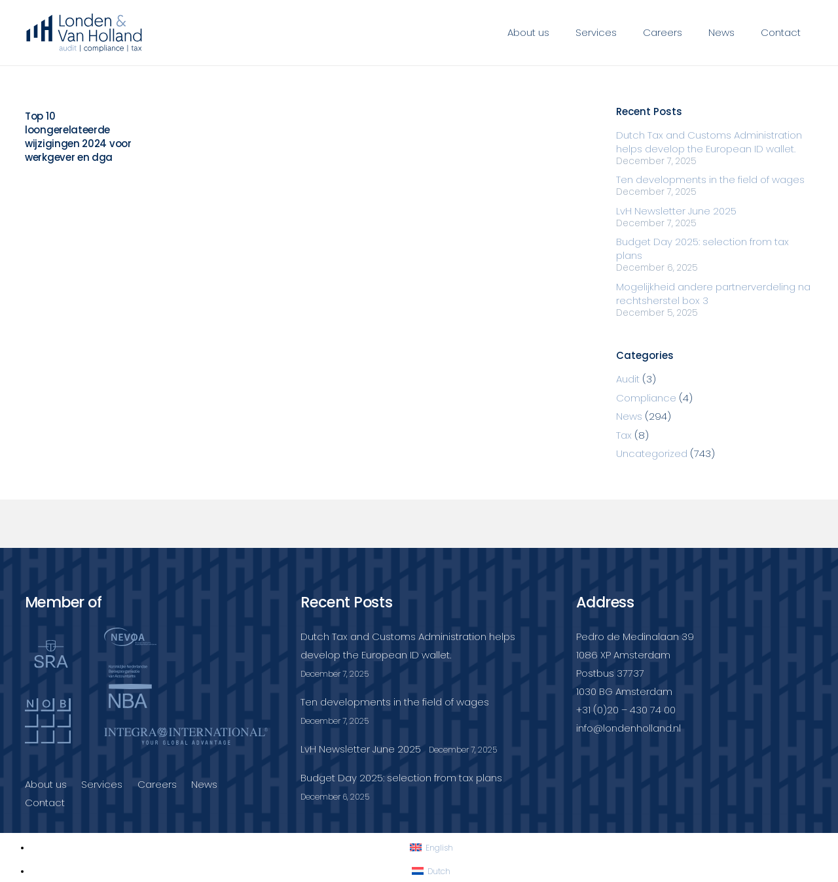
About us (46, 784)
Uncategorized (651, 453)
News (629, 416)
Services (101, 784)
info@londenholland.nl (628, 728)
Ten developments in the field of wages (710, 179)
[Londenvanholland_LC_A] (85, 32)
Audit (628, 379)
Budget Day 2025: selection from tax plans (401, 778)
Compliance (646, 398)
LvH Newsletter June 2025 (676, 211)
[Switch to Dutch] (431, 871)
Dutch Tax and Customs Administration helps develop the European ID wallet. (709, 142)
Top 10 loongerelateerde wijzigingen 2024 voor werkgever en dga (78, 136)
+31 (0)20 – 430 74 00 (626, 710)
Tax (624, 435)
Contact (45, 802)
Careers (157, 784)
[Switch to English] (431, 847)
